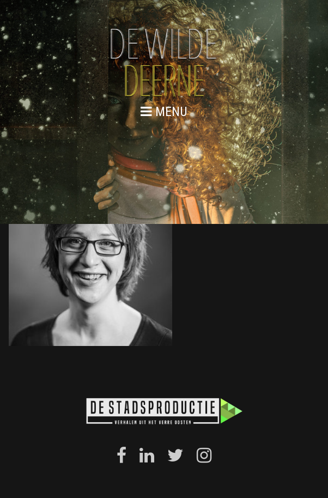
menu (164, 111)
